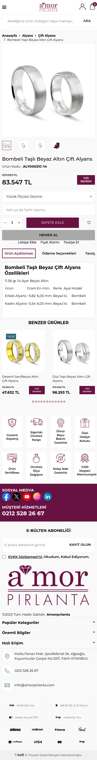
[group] (48, 90)
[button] (33, 402)
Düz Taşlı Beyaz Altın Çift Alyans (72, 379)
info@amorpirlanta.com (34, 685)
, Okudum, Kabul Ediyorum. (45, 557)
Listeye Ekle (27, 242)
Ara (87, 21)
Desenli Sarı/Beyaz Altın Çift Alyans (20, 379)
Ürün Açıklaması (19, 253)
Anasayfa (9, 36)
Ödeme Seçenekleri (59, 253)
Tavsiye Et (71, 242)
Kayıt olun (80, 544)
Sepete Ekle (52, 222)
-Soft (19, 755)
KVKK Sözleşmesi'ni (25, 557)
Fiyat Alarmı (50, 242)
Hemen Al (48, 235)
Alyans (27, 36)
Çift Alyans (46, 36)
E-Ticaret (32, 755)
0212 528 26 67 (23, 513)
